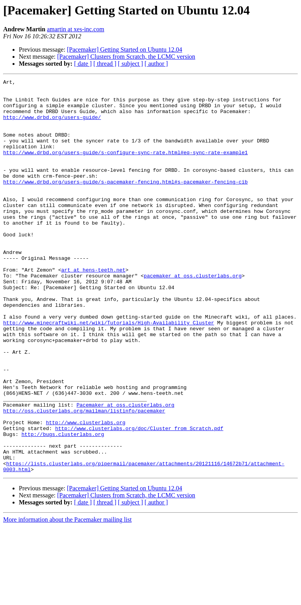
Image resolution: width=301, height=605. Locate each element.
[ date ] (83, 63)
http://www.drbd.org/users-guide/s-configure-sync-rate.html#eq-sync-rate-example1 (125, 167)
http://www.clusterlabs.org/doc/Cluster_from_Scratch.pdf (139, 498)
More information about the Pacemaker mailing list (67, 598)
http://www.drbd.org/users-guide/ (52, 125)
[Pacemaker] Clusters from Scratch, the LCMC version (126, 56)
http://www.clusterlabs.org (85, 491)
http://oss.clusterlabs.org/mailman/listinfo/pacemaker (84, 477)
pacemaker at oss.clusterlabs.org (193, 315)
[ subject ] (130, 63)
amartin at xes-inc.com (75, 29)
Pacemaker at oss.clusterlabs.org (125, 470)
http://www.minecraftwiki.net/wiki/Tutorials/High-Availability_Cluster (108, 371)
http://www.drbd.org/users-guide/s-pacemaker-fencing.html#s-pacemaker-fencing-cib (125, 202)
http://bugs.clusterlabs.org (63, 505)
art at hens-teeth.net (93, 308)
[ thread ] (104, 63)
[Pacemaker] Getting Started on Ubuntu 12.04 (124, 49)
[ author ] (156, 63)
